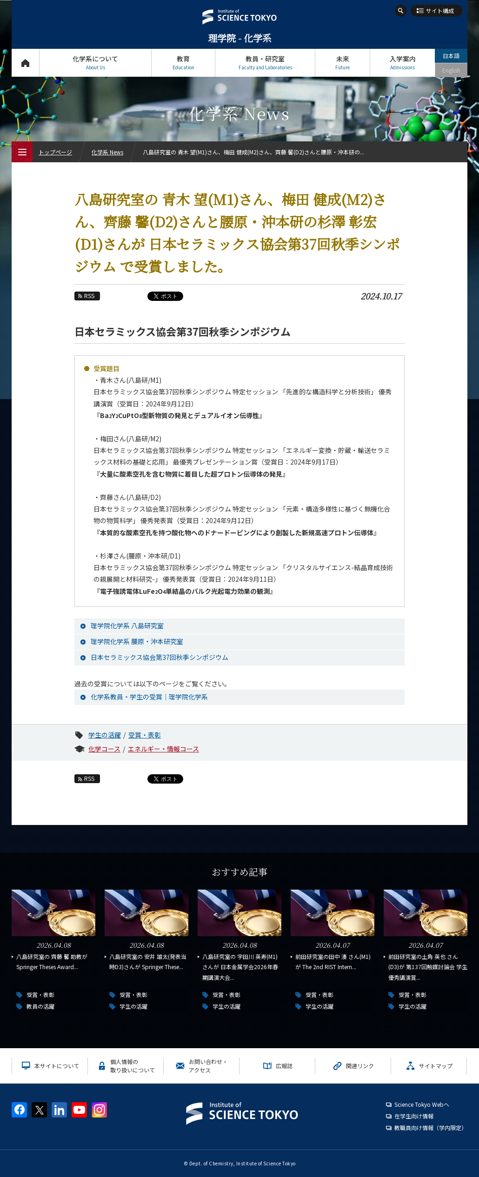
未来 (342, 62)
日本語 (451, 56)
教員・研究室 (265, 62)
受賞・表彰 (144, 734)
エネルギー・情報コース (163, 748)
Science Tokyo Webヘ (421, 1104)
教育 (183, 62)
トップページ (25, 62)
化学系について (95, 62)
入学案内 (402, 62)
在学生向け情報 (413, 1116)
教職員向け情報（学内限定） (430, 1127)
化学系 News (107, 152)
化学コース (104, 748)
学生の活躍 (104, 734)
